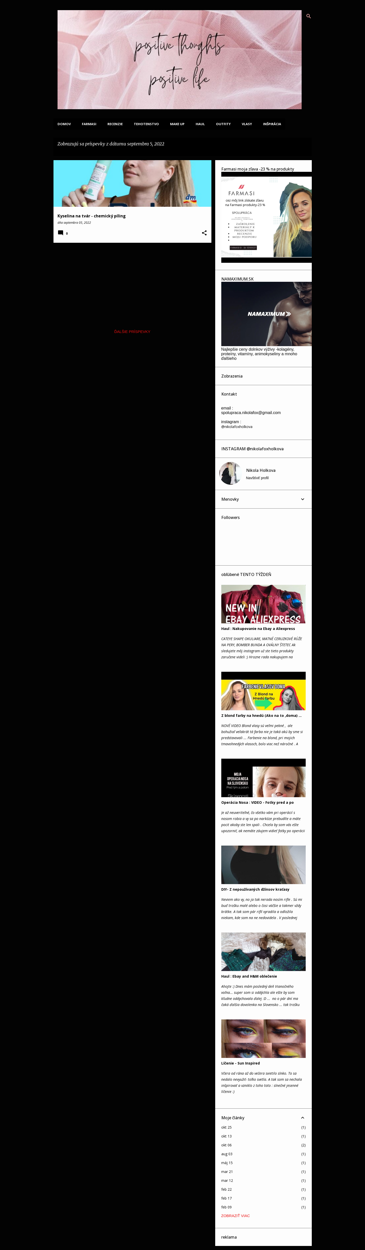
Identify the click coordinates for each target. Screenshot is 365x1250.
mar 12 (227, 1180)
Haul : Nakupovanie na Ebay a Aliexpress (258, 628)
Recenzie (115, 124)
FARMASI (89, 124)
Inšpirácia (272, 124)
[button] (204, 233)
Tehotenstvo (146, 124)
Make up (177, 124)
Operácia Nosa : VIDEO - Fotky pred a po (257, 802)
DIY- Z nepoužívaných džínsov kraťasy (255, 889)
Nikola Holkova (261, 470)
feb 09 (226, 1207)
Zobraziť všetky (75, 151)
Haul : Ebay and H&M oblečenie (249, 976)
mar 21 (227, 1171)
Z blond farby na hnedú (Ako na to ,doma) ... (261, 715)
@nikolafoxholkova (236, 426)
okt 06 (226, 1145)
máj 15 (227, 1162)
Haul (200, 124)
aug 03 (226, 1153)
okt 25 (226, 1127)
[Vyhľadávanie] (309, 16)
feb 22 (226, 1189)
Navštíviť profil (257, 478)
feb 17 (226, 1198)
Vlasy (247, 124)
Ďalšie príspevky (132, 331)
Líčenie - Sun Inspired (240, 1063)
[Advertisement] (130, 282)
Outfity (223, 124)
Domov (64, 124)
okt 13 (226, 1136)
